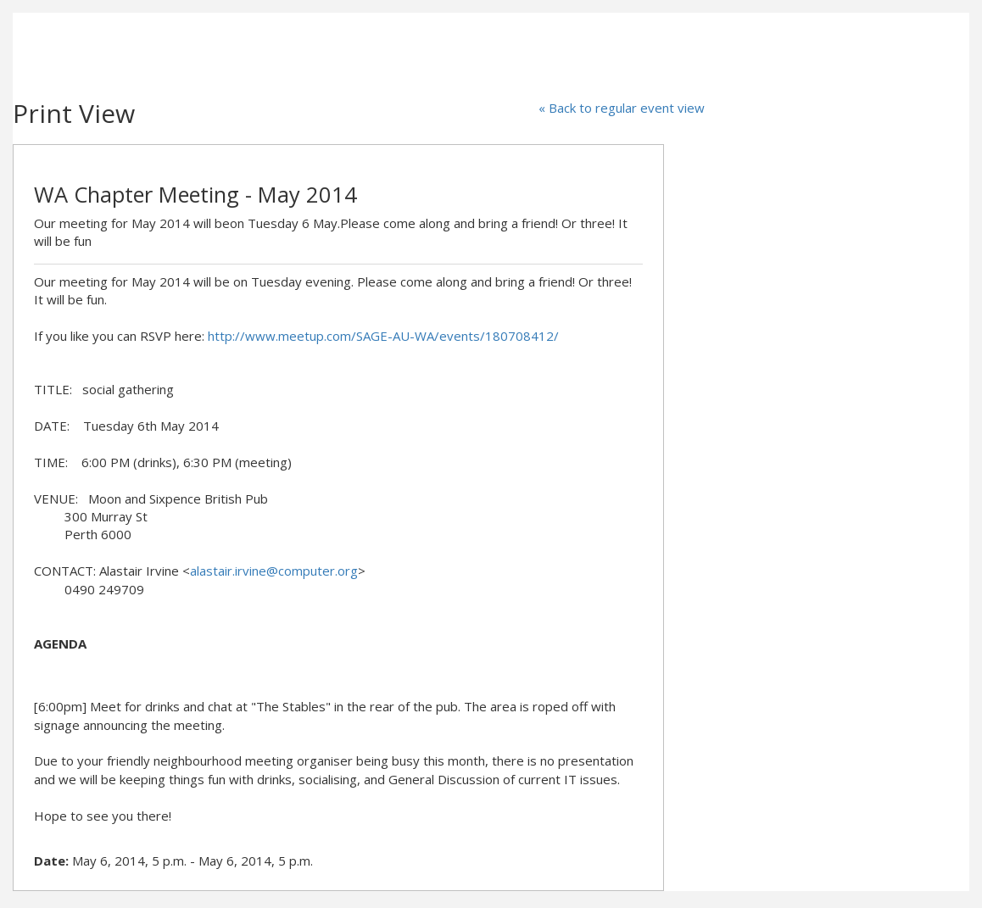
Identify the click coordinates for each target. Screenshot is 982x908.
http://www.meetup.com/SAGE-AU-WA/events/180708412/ (383, 335)
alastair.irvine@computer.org (274, 570)
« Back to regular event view (621, 107)
